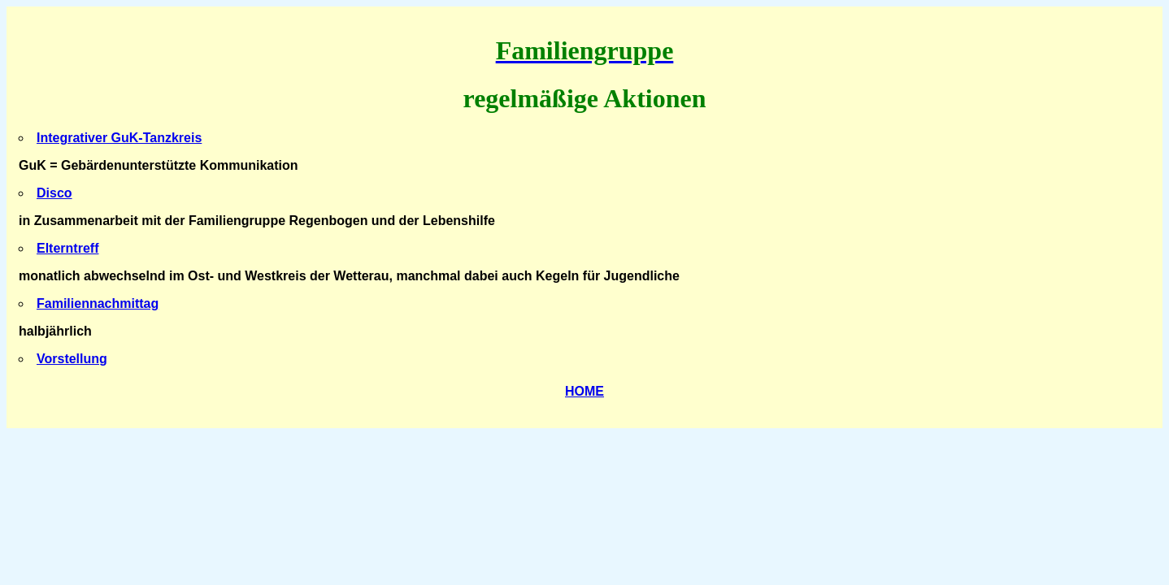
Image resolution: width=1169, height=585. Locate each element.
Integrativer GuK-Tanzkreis (119, 138)
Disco (54, 193)
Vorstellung (72, 359)
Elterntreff (67, 248)
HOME (584, 391)
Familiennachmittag (98, 303)
